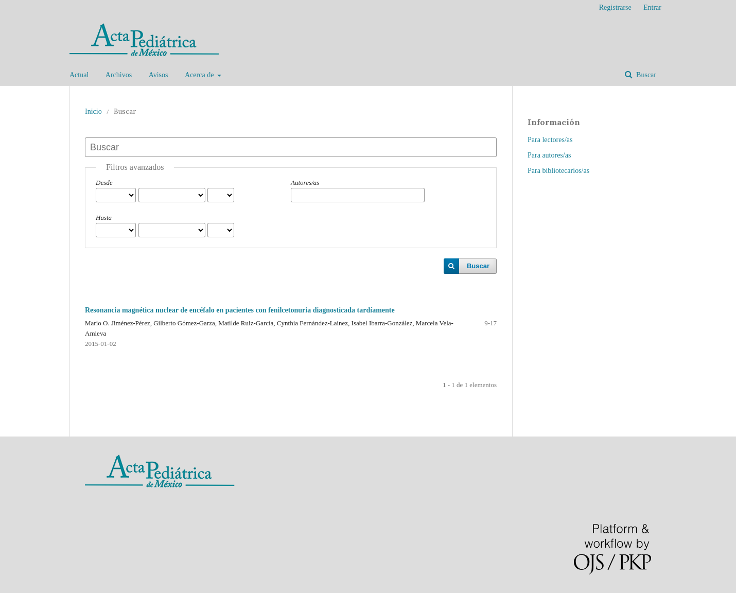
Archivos (119, 75)
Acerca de (200, 75)
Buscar (645, 75)
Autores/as (305, 182)
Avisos (158, 75)
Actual (79, 75)
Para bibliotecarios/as (558, 171)
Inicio (93, 111)
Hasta (104, 217)
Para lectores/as (550, 140)
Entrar (652, 7)
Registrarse (615, 7)
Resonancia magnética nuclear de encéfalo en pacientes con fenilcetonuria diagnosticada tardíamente (240, 310)
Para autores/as (549, 155)
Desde (104, 182)
